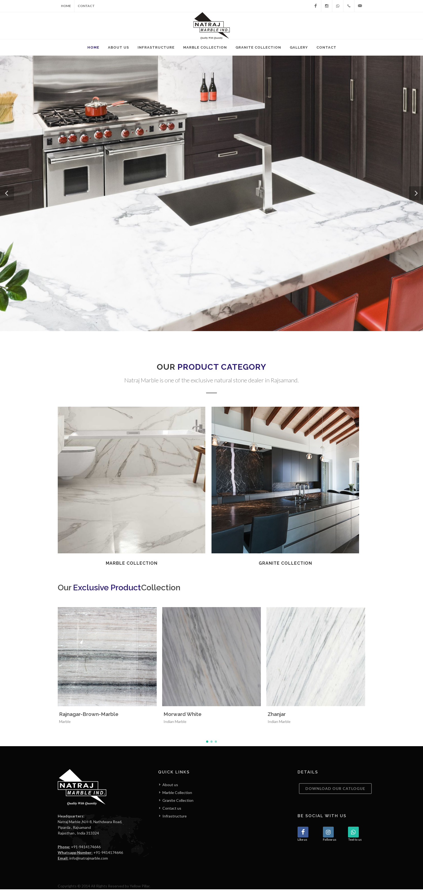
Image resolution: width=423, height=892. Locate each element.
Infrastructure (174, 818)
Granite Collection (177, 803)
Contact (86, 6)
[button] (7, 193)
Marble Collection (177, 795)
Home (66, 6)
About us (170, 787)
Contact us (171, 811)
